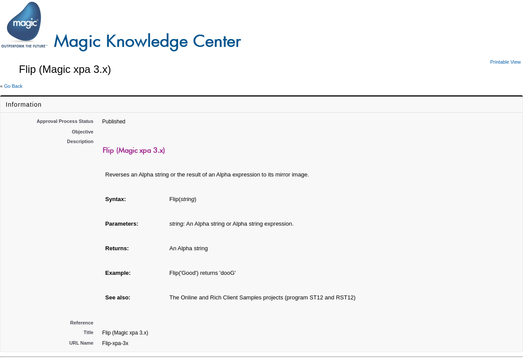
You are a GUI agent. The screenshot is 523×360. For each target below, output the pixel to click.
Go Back (13, 86)
